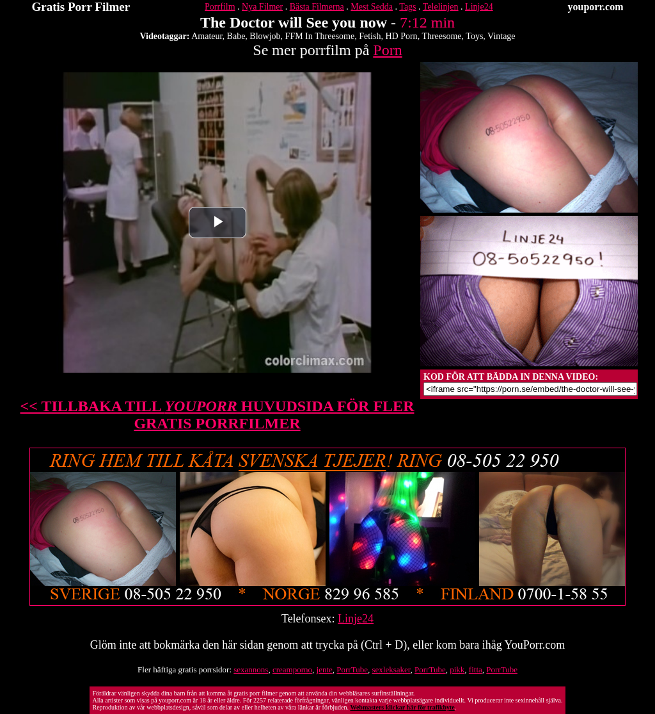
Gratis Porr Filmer (81, 6)
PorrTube (352, 669)
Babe (236, 36)
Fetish (370, 36)
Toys (474, 36)
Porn (387, 50)
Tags (407, 7)
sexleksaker (391, 669)
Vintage (501, 36)
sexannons (250, 669)
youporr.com (596, 6)
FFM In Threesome (320, 36)
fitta (475, 669)
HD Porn (401, 36)
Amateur (206, 36)
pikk (457, 669)
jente (325, 669)
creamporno (292, 669)
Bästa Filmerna (317, 7)
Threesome (441, 36)
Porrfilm (220, 7)
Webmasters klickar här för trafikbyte (402, 707)
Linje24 (479, 7)
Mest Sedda (372, 7)
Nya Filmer (262, 7)
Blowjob (264, 36)
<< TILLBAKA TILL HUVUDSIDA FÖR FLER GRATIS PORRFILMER (217, 415)
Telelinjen (441, 7)
